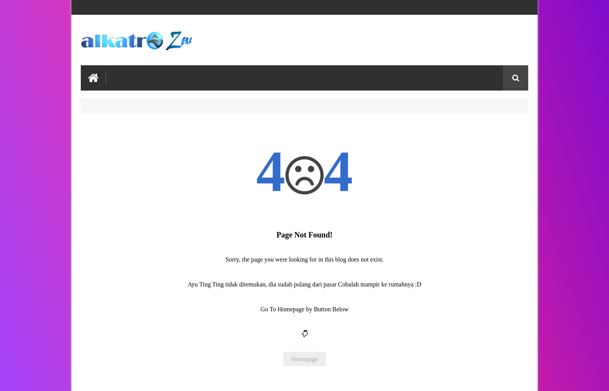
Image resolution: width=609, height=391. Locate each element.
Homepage (304, 359)
